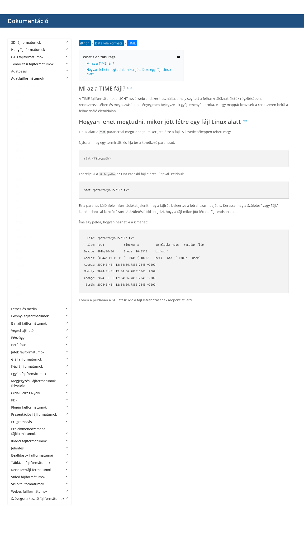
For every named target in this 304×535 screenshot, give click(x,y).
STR (19, 251)
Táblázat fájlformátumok (39, 462)
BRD (19, 93)
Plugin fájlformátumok (39, 407)
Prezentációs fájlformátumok (39, 414)
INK (19, 186)
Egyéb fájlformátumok (39, 373)
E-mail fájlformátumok (39, 323)
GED (19, 179)
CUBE (20, 136)
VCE (19, 280)
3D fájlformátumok (39, 42)
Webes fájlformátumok (39, 491)
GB (18, 172)
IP (17, 201)
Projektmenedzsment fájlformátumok (39, 431)
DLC (19, 143)
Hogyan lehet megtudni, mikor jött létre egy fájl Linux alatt (128, 71)
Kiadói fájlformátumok (39, 441)
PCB (19, 222)
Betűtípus (39, 344)
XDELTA (22, 301)
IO (17, 193)
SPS (19, 244)
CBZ (19, 100)
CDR (19, 107)
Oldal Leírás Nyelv (39, 393)
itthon (85, 43)
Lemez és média (39, 309)
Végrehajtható (39, 330)
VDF (19, 294)
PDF (39, 400)
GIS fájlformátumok (39, 359)
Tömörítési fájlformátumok (39, 64)
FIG (18, 165)
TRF (19, 273)
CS (18, 129)
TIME (20, 265)
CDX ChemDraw (28, 121)
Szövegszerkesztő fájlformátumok (39, 498)
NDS (19, 215)
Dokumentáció (28, 21)
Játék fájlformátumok (39, 352)
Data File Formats (29, 85)
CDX (19, 114)
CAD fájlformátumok (39, 57)
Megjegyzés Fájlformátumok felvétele (39, 383)
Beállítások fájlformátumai (39, 455)
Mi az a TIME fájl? (100, 63)
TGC (19, 258)
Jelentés (39, 448)
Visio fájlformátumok (39, 484)
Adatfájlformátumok (39, 78)
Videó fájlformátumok (39, 477)
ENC (19, 150)
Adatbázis (39, 71)
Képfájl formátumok (39, 366)
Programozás (39, 421)
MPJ (19, 208)
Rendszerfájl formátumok (39, 470)
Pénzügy (39, 337)
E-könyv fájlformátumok (39, 316)
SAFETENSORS (27, 237)
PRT (19, 229)
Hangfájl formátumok (39, 49)
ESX (19, 157)
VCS (19, 287)
